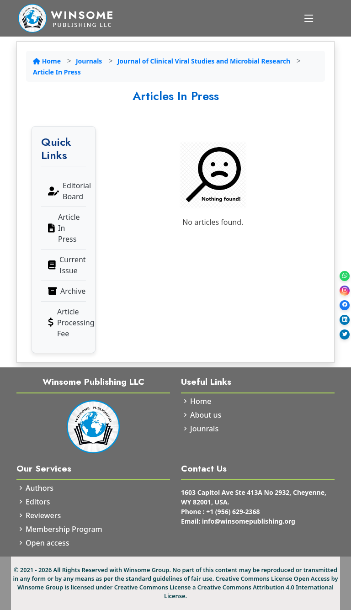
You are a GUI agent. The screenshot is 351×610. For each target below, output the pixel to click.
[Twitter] (345, 334)
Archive (66, 291)
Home (48, 61)
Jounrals (204, 428)
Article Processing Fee (67, 323)
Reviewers (43, 515)
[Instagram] (345, 291)
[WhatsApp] (345, 276)
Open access (47, 542)
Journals (89, 61)
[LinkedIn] (345, 320)
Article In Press (57, 72)
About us (205, 415)
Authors (39, 488)
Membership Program (64, 529)
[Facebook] (345, 305)
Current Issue (67, 265)
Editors (38, 501)
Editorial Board (67, 191)
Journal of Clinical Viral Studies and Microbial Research (204, 61)
